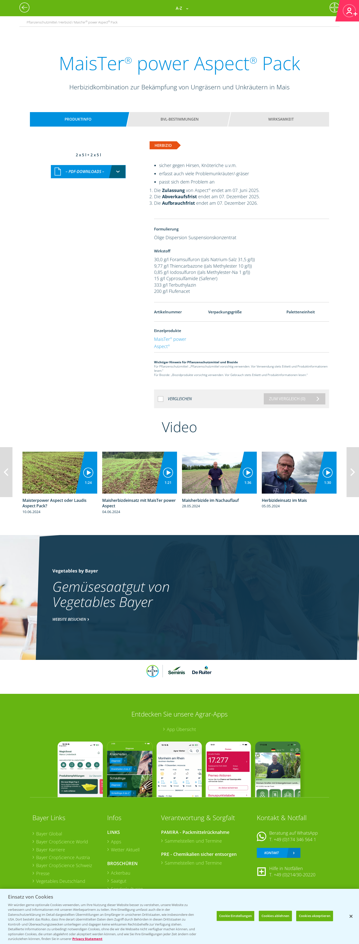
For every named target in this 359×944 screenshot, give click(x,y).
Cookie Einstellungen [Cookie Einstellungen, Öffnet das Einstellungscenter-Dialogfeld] (235, 916)
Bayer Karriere (50, 850)
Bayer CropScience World (62, 842)
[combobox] (88, 171)
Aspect (162, 346)
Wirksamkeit (281, 119)
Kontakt (271, 852)
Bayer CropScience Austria (63, 857)
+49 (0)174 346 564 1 (295, 839)
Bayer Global (49, 834)
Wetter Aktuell (125, 850)
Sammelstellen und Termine (193, 841)
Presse (43, 873)
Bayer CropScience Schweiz (64, 865)
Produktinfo (78, 119)
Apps (116, 842)
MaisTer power (170, 339)
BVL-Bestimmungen (180, 119)
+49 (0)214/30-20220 (294, 875)
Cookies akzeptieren (314, 916)
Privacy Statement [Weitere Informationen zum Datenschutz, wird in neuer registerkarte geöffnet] (87, 939)
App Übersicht (181, 729)
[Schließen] (351, 916)
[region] (179, 916)
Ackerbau (120, 873)
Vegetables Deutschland (60, 881)
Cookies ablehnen (275, 916)
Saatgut (118, 881)
